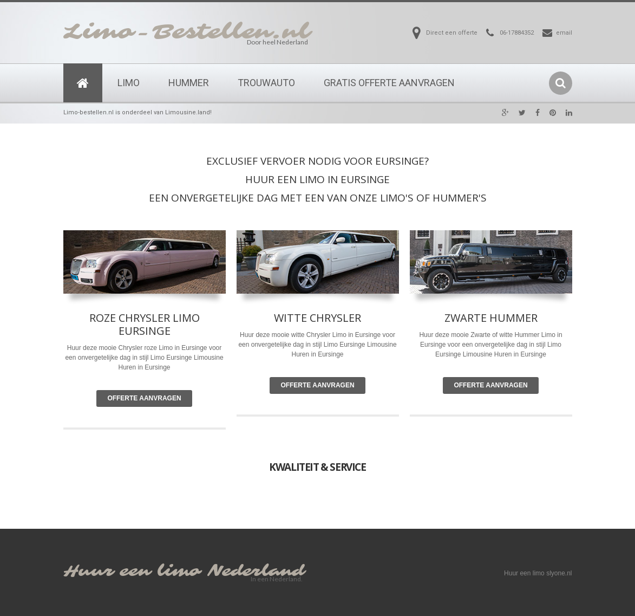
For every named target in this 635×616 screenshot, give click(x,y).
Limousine (382, 344)
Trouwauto (266, 82)
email (564, 32)
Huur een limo (132, 571)
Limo (128, 82)
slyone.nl (559, 573)
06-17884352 (517, 32)
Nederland (256, 571)
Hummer (188, 82)
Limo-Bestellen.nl (186, 32)
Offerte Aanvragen (144, 398)
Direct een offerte (451, 32)
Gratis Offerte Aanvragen (389, 82)
